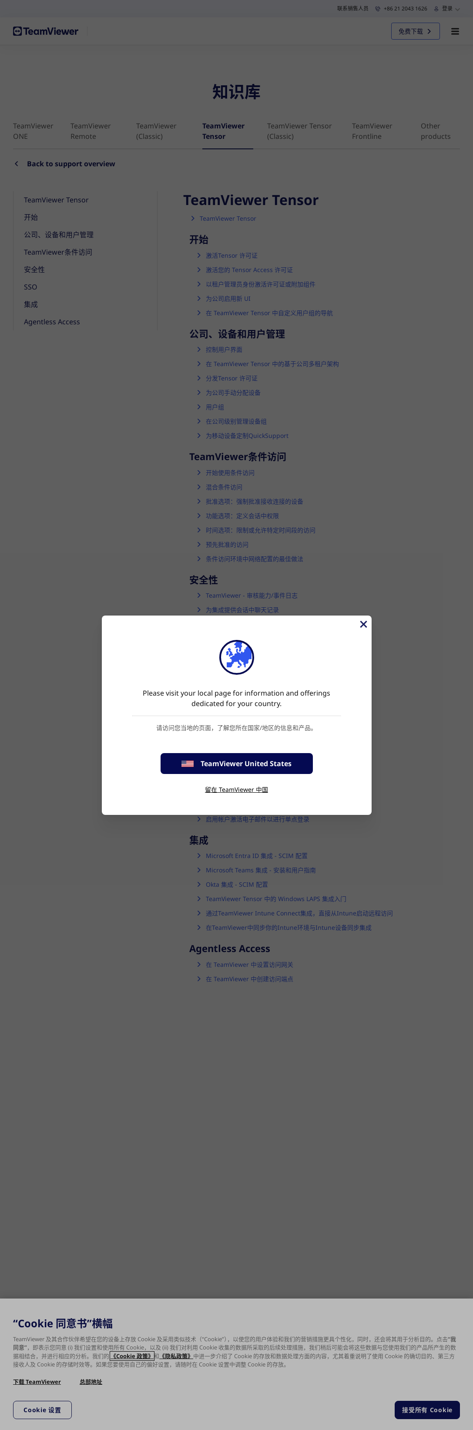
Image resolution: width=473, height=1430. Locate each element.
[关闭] (363, 624)
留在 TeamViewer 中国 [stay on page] (236, 789)
